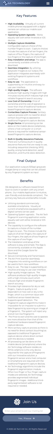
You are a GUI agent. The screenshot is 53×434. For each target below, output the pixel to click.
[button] (47, 3)
